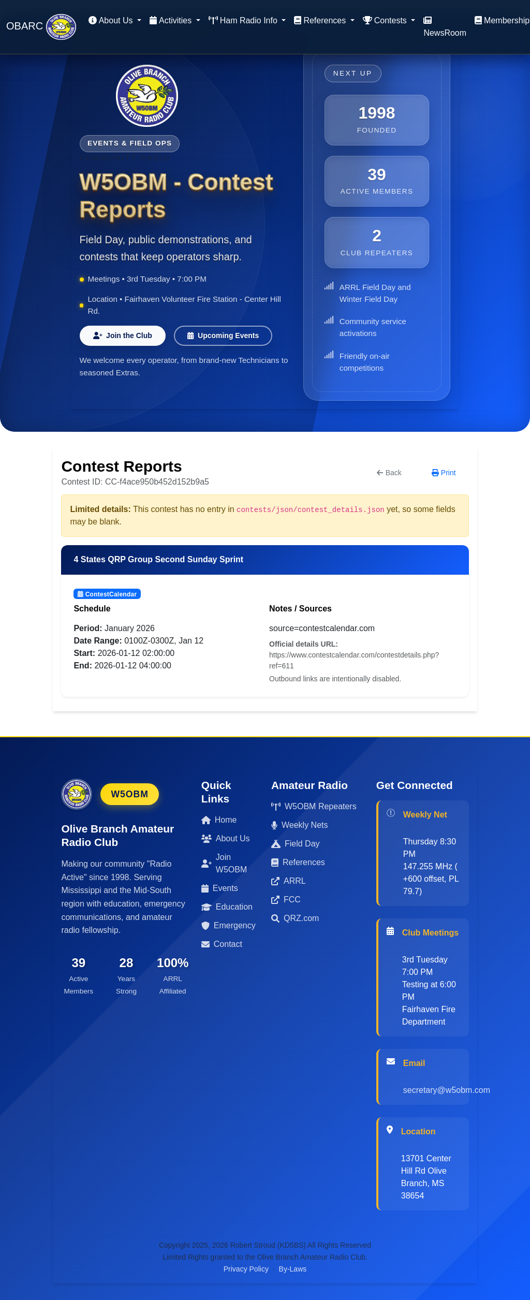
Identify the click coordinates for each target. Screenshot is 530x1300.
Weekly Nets (299, 825)
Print (444, 473)
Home (219, 819)
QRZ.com (295, 918)
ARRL (288, 881)
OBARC (41, 27)
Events (219, 888)
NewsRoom (444, 26)
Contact (221, 944)
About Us (225, 838)
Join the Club (122, 335)
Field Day (295, 843)
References (298, 862)
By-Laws (293, 1269)
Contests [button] (386, 20)
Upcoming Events (223, 335)
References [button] (321, 20)
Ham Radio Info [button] (244, 20)
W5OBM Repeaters (314, 806)
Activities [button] (172, 20)
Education (227, 906)
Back (389, 473)
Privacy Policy (246, 1269)
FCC (286, 899)
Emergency (228, 925)
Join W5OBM (224, 863)
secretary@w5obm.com (446, 1090)
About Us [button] (112, 20)
